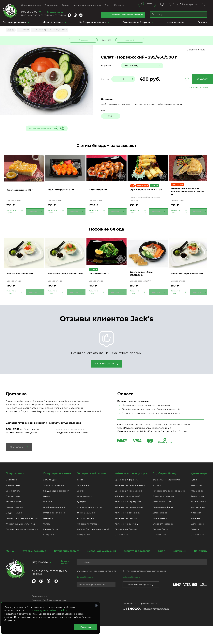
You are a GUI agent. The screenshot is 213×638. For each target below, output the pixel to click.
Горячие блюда (50, 541)
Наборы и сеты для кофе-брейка (169, 503)
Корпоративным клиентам (87, 5)
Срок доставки (13, 508)
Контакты (119, 5)
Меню (10, 563)
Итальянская (197, 503)
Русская (195, 492)
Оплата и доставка (31, 5)
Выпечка (47, 514)
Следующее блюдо (128, 40)
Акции (65, 5)
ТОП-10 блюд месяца (53, 497)
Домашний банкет (162, 514)
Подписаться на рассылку (140, 596)
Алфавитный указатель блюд (20, 536)
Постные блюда (160, 541)
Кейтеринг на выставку (126, 536)
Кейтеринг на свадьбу (126, 530)
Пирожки (48, 530)
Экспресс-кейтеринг (91, 485)
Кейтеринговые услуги (131, 485)
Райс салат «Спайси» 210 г (24, 285)
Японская (196, 530)
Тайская (195, 541)
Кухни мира (199, 485)
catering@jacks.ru (131, 589)
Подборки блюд (164, 485)
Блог (107, 5)
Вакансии (179, 563)
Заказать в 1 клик (186, 88)
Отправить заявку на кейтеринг (127, 14)
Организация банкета (126, 541)
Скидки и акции (14, 525)
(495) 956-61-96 (29, 11)
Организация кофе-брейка (128, 503)
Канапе (81, 492)
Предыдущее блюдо (85, 40)
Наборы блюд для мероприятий (93, 541)
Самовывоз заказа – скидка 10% (22, 530)
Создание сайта (130, 616)
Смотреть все (50, 547)
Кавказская (196, 497)
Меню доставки (53, 22)
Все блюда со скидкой (54, 519)
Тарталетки (83, 497)
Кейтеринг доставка (92, 22)
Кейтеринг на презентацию (129, 519)
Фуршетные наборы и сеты (166, 492)
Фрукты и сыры (84, 508)
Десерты (81, 514)
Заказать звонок (55, 12)
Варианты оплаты (15, 519)
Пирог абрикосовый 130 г (23, 197)
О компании (51, 5)
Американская (198, 514)
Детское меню (160, 525)
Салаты (47, 536)
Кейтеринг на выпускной (127, 508)
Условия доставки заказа (70, 441)
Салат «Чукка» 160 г (102, 287)
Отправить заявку (66, 563)
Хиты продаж (175, 22)
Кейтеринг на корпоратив (128, 514)
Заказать (186, 79)
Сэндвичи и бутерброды (89, 519)
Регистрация (189, 4)
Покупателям (15, 485)
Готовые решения (14, 22)
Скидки (202, 22)
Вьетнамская (197, 536)
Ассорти (157, 497)
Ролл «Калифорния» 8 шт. (65, 197)
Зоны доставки (13, 497)
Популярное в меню (57, 485)
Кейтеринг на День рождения (130, 497)
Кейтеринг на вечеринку (127, 525)
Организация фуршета (126, 492)
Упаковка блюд (13, 514)
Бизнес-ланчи (160, 530)
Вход (175, 4)
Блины (46, 508)
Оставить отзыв (196, 50)
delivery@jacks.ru (85, 589)
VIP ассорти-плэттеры (88, 536)
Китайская (196, 525)
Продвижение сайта (149, 616)
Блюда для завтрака (163, 536)
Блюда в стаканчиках (163, 508)
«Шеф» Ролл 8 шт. (101, 197)
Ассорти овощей (85, 530)
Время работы (13, 503)
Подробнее (17, 459)
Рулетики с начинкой (54, 525)
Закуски (81, 503)
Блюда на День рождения (56, 503)
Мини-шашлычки (86, 525)
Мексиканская (198, 519)
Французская (197, 508)
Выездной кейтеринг (136, 22)
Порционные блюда (163, 519)
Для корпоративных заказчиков (22, 541)
